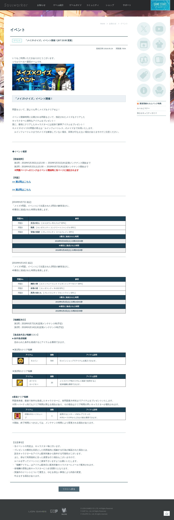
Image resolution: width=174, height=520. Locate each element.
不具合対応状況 (143, 90)
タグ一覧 (143, 75)
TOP (167, 513)
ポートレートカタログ (143, 59)
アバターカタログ (159, 44)
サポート (127, 5)
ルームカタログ (159, 90)
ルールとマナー (143, 108)
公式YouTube (159, 29)
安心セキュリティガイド (147, 113)
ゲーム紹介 (58, 5)
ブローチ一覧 (159, 75)
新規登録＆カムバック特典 (150, 104)
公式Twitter (143, 29)
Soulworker (16, 5)
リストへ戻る (69, 489)
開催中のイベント (143, 44)
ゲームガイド (75, 5)
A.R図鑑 (159, 59)
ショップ (110, 5)
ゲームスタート (160, 5)
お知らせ (41, 5)
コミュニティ (92, 5)
